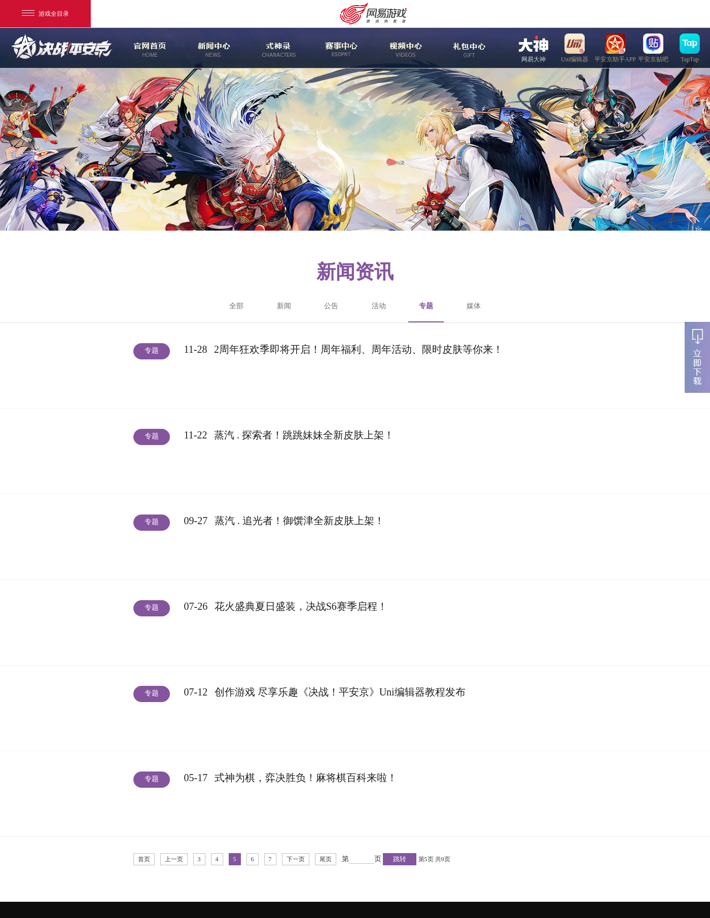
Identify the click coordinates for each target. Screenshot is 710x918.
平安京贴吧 (653, 47)
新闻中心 (212, 48)
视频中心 (404, 48)
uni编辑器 (574, 47)
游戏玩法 (468, 48)
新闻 (284, 306)
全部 (236, 306)
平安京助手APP (615, 47)
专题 (426, 312)
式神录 (276, 48)
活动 (379, 306)
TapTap (689, 47)
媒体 (474, 306)
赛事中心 (341, 48)
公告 (331, 306)
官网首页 (149, 48)
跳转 (399, 859)
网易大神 (533, 47)
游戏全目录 (45, 13)
